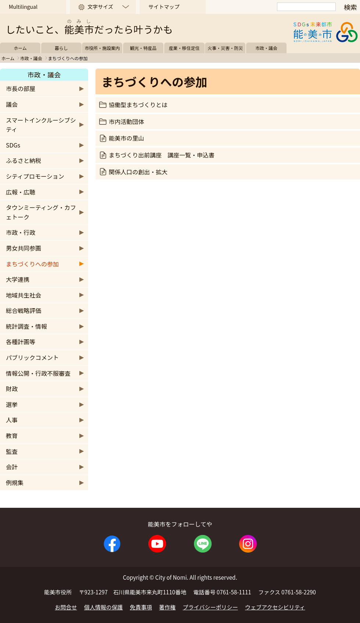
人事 (12, 419)
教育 (12, 435)
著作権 (167, 607)
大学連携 (17, 279)
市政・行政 (20, 232)
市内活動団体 (126, 121)
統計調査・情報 (26, 326)
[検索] (306, 7)
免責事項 (141, 607)
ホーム (20, 48)
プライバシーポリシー (210, 607)
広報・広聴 (20, 191)
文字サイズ (100, 6)
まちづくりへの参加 (32, 263)
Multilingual (23, 6)
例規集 (15, 482)
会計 (12, 466)
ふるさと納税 (23, 160)
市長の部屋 (20, 88)
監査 (12, 451)
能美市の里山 (126, 138)
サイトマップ (163, 6)
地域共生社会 (23, 295)
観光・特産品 (143, 48)
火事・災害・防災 (225, 48)
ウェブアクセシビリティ (275, 607)
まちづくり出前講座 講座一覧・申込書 (162, 154)
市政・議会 (266, 48)
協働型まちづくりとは (138, 104)
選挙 (12, 404)
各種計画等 (20, 341)
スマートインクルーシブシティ (41, 125)
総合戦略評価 (23, 310)
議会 (12, 104)
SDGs (13, 145)
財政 (12, 388)
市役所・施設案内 (102, 48)
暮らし (61, 48)
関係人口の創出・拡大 (138, 171)
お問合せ (66, 607)
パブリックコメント (32, 357)
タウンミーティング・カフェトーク (41, 212)
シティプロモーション (35, 176)
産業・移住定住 (184, 48)
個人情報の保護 (103, 607)
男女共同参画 (23, 248)
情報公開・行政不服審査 (38, 373)
